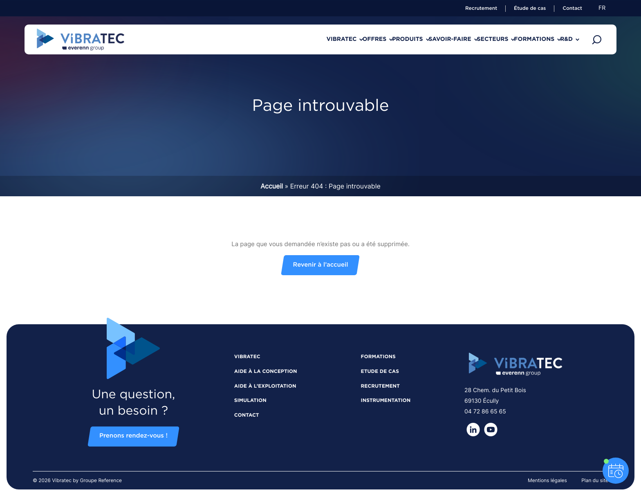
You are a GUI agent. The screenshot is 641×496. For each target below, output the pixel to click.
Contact (572, 8)
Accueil (271, 186)
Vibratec (267, 39)
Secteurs (464, 39)
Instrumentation (386, 400)
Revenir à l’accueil (320, 265)
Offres (311, 39)
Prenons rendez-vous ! (133, 436)
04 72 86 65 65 (485, 411)
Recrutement (481, 8)
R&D (560, 39)
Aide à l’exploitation (265, 386)
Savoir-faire (410, 39)
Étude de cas (530, 8)
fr (601, 8)
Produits (356, 39)
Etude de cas (380, 371)
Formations (517, 39)
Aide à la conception (265, 371)
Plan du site (594, 480)
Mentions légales (547, 480)
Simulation (250, 400)
